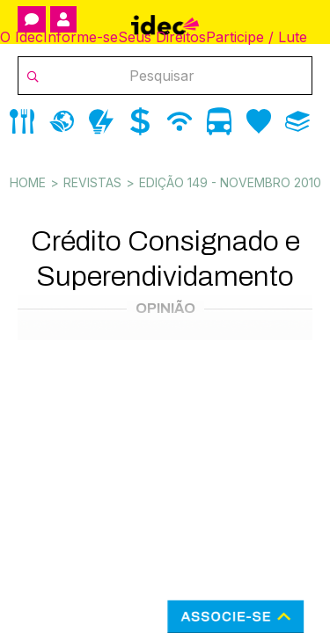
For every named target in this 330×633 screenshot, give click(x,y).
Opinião (165, 308)
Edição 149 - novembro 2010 (230, 182)
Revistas (92, 182)
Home (28, 182)
